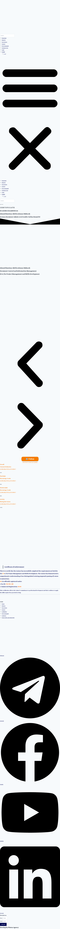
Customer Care (5, 48)
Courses (3, 44)
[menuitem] (31, 52)
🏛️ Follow (30, 459)
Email (1, 921)
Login (3, 50)
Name (1, 918)
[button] (30, 118)
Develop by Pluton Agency (9, 927)
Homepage (4, 38)
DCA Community (5, 46)
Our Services (4, 42)
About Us (4, 40)
